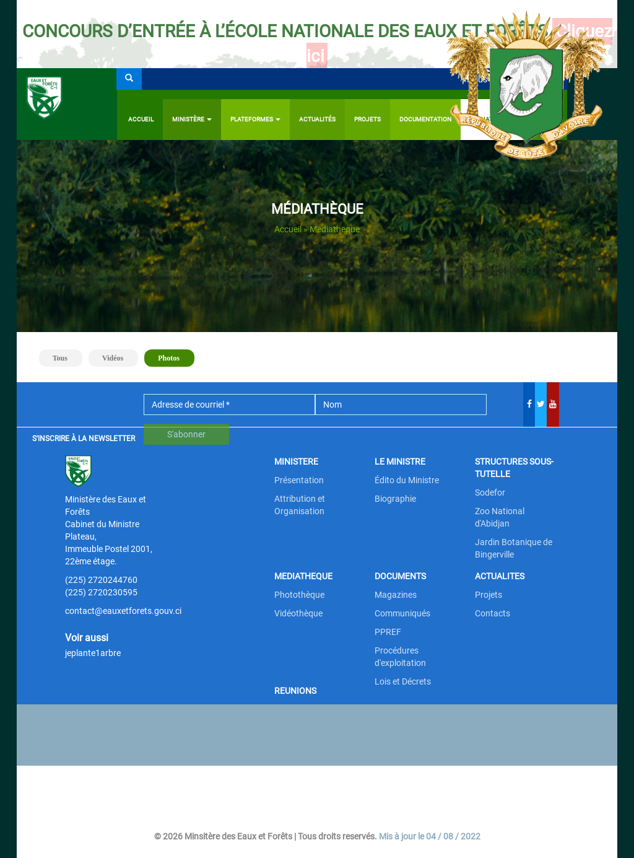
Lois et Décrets (403, 681)
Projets (488, 595)
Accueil (141, 119)
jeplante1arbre (93, 653)
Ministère (192, 119)
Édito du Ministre (407, 480)
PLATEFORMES (255, 119)
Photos (174, 357)
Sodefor (490, 492)
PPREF (388, 632)
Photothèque (299, 595)
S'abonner (186, 434)
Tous (60, 358)
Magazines (396, 595)
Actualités (317, 119)
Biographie (395, 499)
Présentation (299, 480)
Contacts (492, 613)
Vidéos (112, 358)
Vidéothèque (298, 613)
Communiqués (402, 613)
